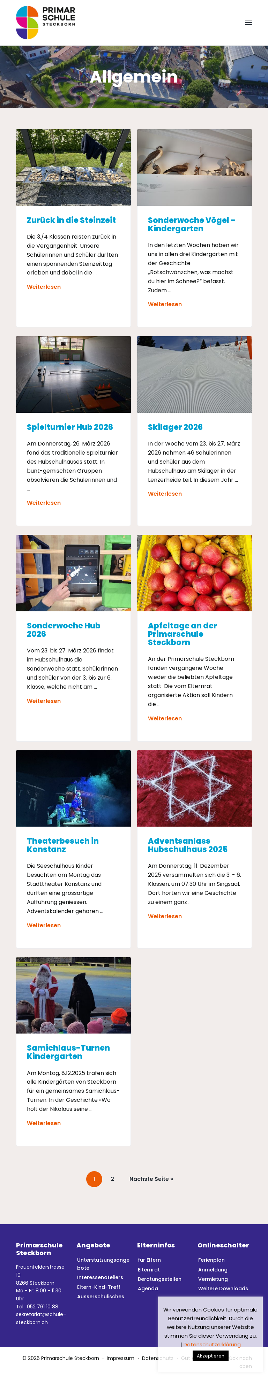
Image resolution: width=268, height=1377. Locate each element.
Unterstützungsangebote (103, 1263)
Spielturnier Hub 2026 (70, 427)
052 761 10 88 (42, 1306)
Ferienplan (211, 1259)
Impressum (120, 1358)
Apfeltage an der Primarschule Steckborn (182, 634)
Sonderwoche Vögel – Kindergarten (192, 224)
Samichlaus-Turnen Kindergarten (68, 1052)
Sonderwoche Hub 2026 (63, 630)
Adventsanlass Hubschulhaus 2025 (188, 845)
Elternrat (149, 1269)
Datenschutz (157, 1358)
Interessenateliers (100, 1277)
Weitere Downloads (223, 1288)
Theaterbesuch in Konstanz (63, 845)
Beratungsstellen (159, 1279)
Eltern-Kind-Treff (98, 1287)
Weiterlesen (44, 287)
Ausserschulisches (100, 1296)
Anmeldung (213, 1269)
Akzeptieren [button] (210, 1356)
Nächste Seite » (151, 1180)
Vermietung (213, 1279)
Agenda (148, 1288)
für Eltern (149, 1259)
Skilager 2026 (175, 427)
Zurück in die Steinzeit (71, 220)
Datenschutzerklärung (212, 1344)
